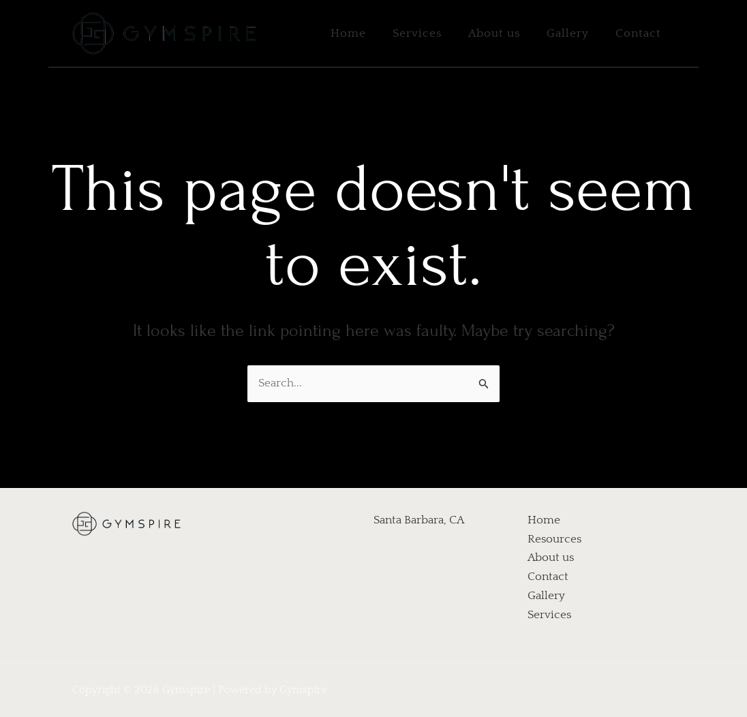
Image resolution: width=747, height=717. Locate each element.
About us (503, 33)
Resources (554, 539)
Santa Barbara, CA (419, 520)
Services (429, 33)
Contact (640, 33)
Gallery (573, 33)
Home (364, 33)
